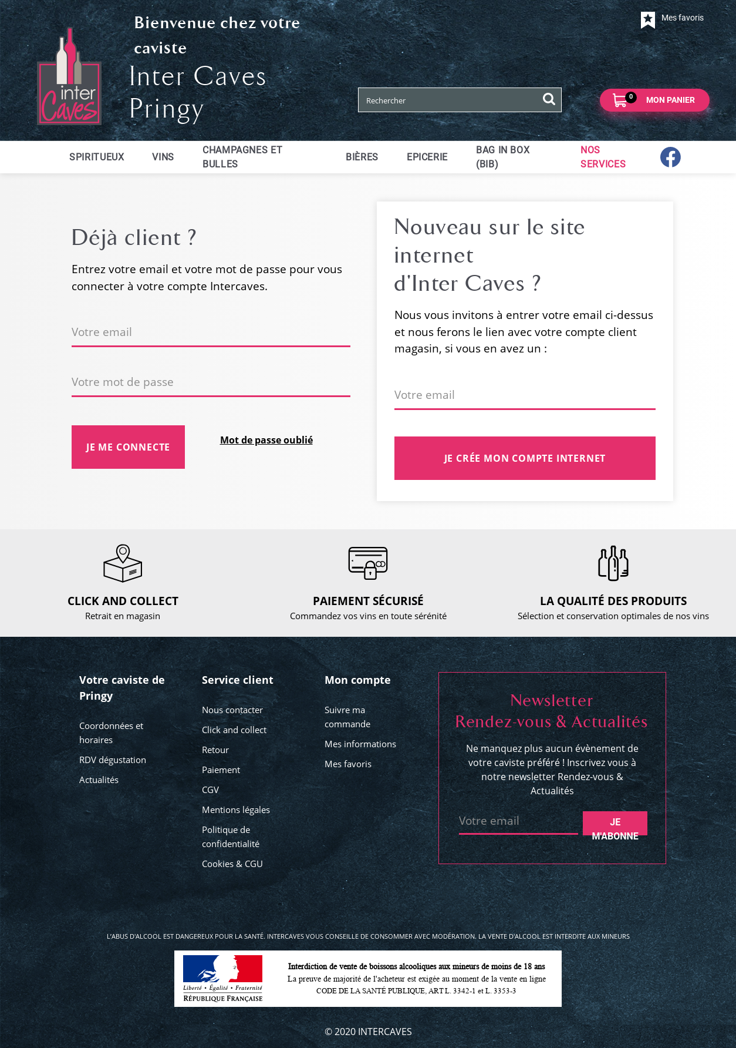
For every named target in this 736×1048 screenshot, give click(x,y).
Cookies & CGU (232, 863)
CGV (210, 789)
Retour (215, 749)
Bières (362, 157)
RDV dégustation (112, 759)
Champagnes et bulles (242, 157)
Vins (163, 157)
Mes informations (360, 744)
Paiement (221, 769)
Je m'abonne (615, 826)
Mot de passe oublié (266, 440)
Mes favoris (348, 764)
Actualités (99, 779)
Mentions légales (236, 809)
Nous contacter (232, 710)
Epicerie (427, 157)
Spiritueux (96, 157)
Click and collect (234, 729)
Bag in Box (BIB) (502, 157)
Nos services (603, 157)
